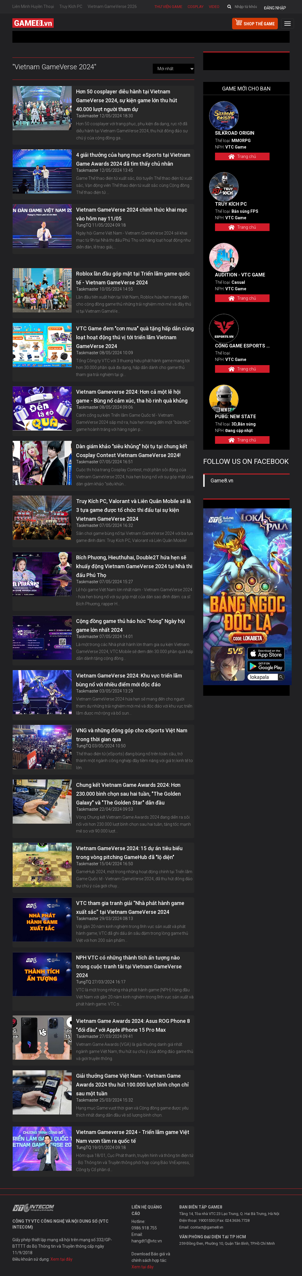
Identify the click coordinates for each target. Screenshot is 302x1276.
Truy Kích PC (70, 6)
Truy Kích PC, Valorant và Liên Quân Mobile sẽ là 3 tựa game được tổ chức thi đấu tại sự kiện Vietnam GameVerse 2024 (133, 510)
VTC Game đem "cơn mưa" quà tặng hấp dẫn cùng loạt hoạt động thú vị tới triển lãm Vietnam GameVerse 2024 (135, 337)
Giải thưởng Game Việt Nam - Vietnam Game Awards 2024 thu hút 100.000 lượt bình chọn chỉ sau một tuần (132, 1085)
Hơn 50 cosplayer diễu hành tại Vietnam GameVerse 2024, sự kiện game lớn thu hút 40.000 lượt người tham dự (126, 100)
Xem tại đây (61, 1259)
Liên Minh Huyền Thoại (33, 6)
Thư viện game (168, 6)
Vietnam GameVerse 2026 (112, 6)
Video (214, 6)
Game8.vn (222, 481)
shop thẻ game (255, 23)
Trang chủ (242, 156)
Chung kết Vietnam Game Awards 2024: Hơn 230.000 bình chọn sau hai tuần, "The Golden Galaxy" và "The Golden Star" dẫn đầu (128, 794)
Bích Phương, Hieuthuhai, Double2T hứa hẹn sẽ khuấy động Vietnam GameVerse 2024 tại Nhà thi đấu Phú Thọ (134, 566)
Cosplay (195, 6)
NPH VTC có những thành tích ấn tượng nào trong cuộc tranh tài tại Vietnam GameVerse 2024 (129, 966)
